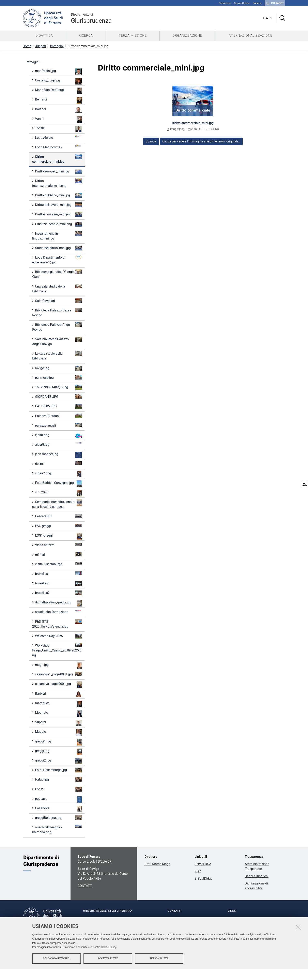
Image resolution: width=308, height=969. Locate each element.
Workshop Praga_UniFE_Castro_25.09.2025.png (57, 650)
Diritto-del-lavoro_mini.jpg (58, 204)
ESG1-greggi (58, 536)
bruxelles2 (58, 592)
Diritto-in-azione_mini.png (58, 214)
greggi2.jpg (58, 761)
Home (27, 46)
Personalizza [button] (159, 958)
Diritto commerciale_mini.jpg (193, 123)
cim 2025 (58, 493)
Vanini (58, 119)
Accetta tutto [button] (107, 958)
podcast (58, 799)
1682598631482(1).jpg (58, 387)
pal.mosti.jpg (58, 377)
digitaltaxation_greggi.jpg (58, 603)
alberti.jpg (58, 444)
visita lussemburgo (58, 564)
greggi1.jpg (58, 742)
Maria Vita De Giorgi (58, 91)
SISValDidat (203, 878)
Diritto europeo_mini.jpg (58, 171)
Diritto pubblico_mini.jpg (58, 195)
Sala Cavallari (58, 300)
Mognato (58, 713)
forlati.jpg (58, 779)
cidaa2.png (58, 474)
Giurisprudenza (91, 18)
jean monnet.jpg (58, 455)
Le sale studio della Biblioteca (57, 355)
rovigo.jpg (58, 368)
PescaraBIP (58, 516)
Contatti (174, 910)
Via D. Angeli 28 (89, 874)
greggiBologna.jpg (58, 817)
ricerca (58, 463)
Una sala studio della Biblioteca (57, 288)
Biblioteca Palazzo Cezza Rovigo (57, 312)
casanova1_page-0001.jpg (58, 674)
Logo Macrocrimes (58, 147)
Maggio (58, 732)
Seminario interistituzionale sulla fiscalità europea (57, 504)
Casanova (58, 809)
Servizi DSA (203, 864)
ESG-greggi (58, 526)
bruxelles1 (58, 583)
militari (58, 554)
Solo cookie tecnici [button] (56, 958)
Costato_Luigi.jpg (58, 81)
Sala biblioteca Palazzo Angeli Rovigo (57, 341)
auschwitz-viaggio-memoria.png (57, 829)
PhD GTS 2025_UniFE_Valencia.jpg (57, 623)
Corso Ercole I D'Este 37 (94, 861)
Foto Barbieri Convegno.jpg (58, 483)
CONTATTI (85, 886)
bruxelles (58, 573)
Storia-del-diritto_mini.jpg (58, 248)
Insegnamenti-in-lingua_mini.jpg (57, 235)
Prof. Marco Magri (157, 864)
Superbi (58, 723)
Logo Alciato (58, 137)
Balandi (58, 110)
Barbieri (58, 694)
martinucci (58, 704)
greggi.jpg (58, 752)
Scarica (150, 141)
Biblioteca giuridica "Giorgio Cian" (57, 274)
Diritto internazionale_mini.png (57, 183)
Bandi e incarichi (256, 876)
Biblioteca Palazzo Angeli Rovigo (57, 327)
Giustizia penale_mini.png (58, 224)
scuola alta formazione (58, 612)
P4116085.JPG (58, 406)
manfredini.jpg (58, 71)
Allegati (40, 46)
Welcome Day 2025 (58, 636)
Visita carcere (58, 545)
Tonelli (58, 129)
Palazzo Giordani (58, 416)
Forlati (58, 789)
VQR (198, 871)
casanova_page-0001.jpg (58, 684)
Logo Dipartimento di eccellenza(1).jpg (57, 259)
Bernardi (58, 100)
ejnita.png (58, 436)
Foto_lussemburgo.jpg (58, 770)
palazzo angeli (58, 425)
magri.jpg (58, 665)
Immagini (57, 46)
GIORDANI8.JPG (58, 396)
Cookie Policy (108, 947)
